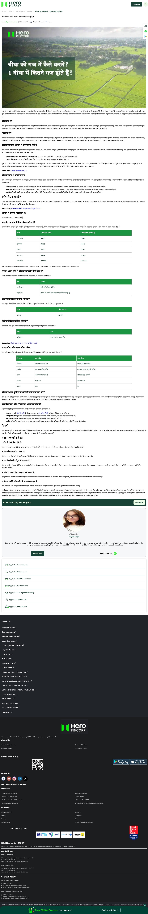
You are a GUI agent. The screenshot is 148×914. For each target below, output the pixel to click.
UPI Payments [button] (9, 668)
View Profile (37, 553)
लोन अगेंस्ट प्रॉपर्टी (43, 413)
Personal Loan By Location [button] (15, 672)
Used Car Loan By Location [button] (15, 685)
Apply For (16, 565)
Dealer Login (5, 822)
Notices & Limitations (9, 796)
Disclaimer (78, 815)
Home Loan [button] (8, 654)
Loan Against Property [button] (13, 645)
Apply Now (136, 4)
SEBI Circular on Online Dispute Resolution (89, 803)
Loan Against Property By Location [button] (19, 690)
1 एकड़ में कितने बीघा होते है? (19, 170)
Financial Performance (9, 793)
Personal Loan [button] (9, 627)
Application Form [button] (11, 703)
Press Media (79, 796)
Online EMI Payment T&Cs (84, 822)
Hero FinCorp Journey (8, 745)
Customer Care (6, 812)
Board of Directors (81, 745)
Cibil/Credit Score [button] (11, 708)
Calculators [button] (9, 699)
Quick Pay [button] (7, 712)
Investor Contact (81, 793)
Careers (77, 819)
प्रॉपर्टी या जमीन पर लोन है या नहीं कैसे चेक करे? (24, 343)
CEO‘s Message (6, 748)
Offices (3, 815)
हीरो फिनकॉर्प (21, 413)
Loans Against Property (24, 11)
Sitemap (78, 812)
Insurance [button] (7, 659)
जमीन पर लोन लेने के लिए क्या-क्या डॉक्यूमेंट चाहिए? (25, 208)
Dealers (3, 819)
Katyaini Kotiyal (38, 22)
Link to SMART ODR (82, 800)
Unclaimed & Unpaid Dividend (11, 800)
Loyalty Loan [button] (9, 650)
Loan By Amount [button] (10, 694)
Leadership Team (81, 748)
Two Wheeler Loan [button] (11, 636)
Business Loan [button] (9, 632)
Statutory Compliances (9, 803)
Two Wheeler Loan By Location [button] (17, 681)
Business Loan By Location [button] (14, 676)
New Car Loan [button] (9, 663)
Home (4, 11)
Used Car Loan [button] (9, 641)
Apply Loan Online (110, 910)
